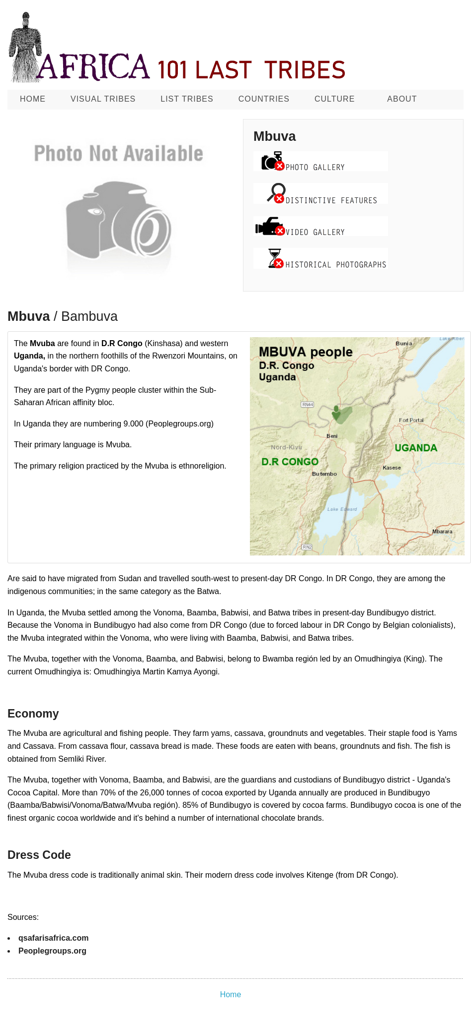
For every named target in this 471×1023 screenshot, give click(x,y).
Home (33, 99)
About (402, 99)
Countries (264, 99)
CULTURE (334, 99)
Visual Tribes (103, 99)
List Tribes (186, 99)
